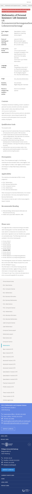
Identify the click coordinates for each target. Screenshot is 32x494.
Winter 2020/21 (7, 248)
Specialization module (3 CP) (10, 372)
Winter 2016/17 (7, 241)
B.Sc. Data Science (7, 285)
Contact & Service (8, 470)
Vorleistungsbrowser (8, 400)
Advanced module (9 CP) (9, 368)
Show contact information (29, 444)
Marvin (13, 265)
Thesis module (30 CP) (8, 392)
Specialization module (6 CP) (10, 375)
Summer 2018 (6, 243)
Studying (24, 5)
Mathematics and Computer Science (13, 5)
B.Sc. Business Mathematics (10, 300)
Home (2, 5)
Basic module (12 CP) (8, 357)
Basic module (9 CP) (8, 353)
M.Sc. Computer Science (9, 308)
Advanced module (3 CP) (9, 360)
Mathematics (6, 345)
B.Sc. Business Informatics (9, 296)
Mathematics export (8, 334)
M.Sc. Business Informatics (9, 315)
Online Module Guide (8, 281)
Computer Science (7, 342)
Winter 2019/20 (7, 246)
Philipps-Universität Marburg (7, 444)
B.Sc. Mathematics (7, 293)
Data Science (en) (7, 338)
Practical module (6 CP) (9, 383)
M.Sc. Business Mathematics (21, 79)
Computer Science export (9, 330)
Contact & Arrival (8, 429)
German (29, 2)
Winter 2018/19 (7, 245)
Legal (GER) (4, 436)
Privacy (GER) (5, 439)
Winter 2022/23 (7, 254)
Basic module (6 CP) (8, 349)
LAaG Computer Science (9, 323)
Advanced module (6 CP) (9, 364)
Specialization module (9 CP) (10, 379)
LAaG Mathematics (7, 327)
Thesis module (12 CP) (8, 396)
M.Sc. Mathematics (7, 311)
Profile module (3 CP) (8, 387)
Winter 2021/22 (7, 252)
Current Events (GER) (7, 475)
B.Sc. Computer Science (9, 289)
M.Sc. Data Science (7, 304)
